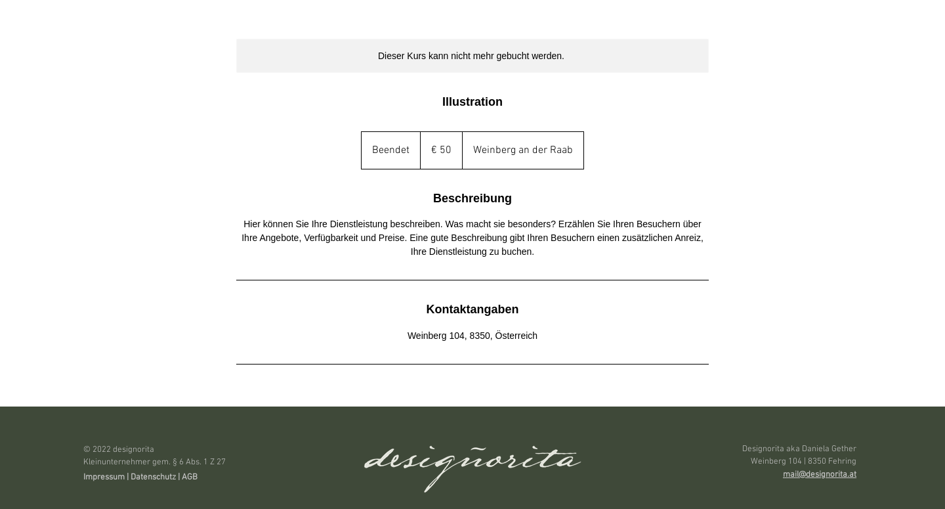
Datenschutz (153, 477)
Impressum (104, 477)
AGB (191, 477)
